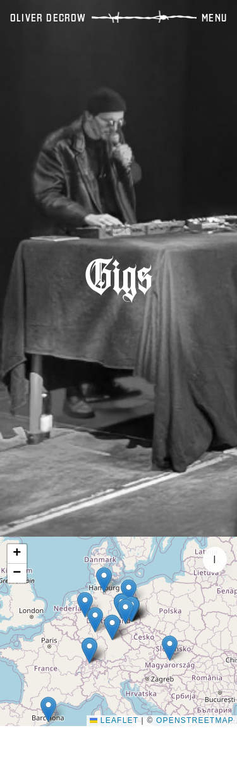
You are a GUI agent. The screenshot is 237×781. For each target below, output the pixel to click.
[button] (48, 709)
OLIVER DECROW (48, 17)
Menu (214, 17)
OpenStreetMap (195, 720)
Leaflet (114, 720)
